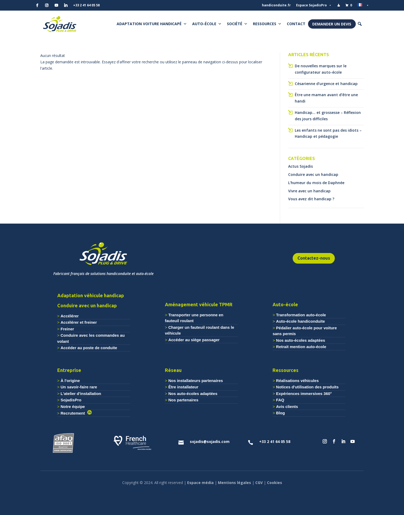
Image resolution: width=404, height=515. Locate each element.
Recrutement (74, 413)
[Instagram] (46, 5)
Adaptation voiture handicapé (152, 23)
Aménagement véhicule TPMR (198, 304)
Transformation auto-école (301, 315)
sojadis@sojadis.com (210, 441)
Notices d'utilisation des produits (307, 387)
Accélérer (70, 316)
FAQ (280, 400)
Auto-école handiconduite (300, 321)
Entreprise (69, 370)
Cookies (274, 482)
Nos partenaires (183, 400)
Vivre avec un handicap (309, 190)
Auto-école (207, 23)
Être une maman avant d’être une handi (326, 98)
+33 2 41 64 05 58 (86, 5)
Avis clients (287, 406)
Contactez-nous (313, 258)
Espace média (200, 482)
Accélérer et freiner (79, 322)
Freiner (67, 329)
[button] (360, 24)
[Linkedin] (66, 5)
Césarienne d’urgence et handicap (326, 83)
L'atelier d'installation (81, 393)
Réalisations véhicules (297, 380)
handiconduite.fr (276, 5)
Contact (296, 23)
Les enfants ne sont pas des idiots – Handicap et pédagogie (328, 133)
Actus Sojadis (300, 166)
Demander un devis (331, 23)
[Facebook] (37, 5)
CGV (259, 482)
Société (237, 23)
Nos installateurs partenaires (195, 380)
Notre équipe (73, 406)
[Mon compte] (338, 5)
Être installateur (183, 387)
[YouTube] (56, 5)
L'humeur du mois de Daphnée (316, 182)
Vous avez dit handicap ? (311, 198)
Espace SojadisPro (314, 5)
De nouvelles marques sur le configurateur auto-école (320, 69)
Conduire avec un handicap (313, 174)
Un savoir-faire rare (79, 387)
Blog (280, 413)
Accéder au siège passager (193, 340)
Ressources (267, 23)
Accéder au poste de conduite (89, 347)
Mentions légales (234, 482)
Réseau (173, 370)
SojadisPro (71, 400)
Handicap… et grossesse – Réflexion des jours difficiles (328, 115)
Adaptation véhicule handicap (90, 295)
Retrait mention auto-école (301, 346)
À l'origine (70, 380)
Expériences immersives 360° (304, 393)
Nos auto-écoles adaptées (300, 340)
